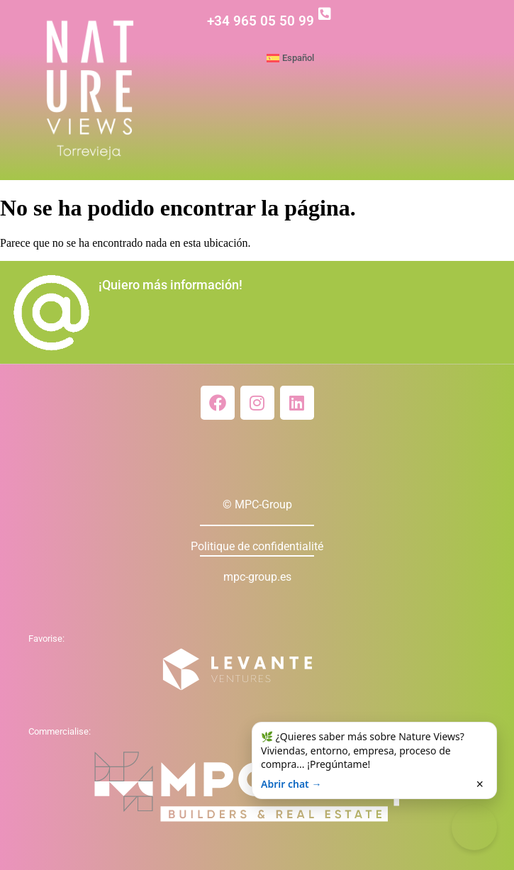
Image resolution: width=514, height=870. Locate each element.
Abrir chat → (291, 784)
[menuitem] (387, 58)
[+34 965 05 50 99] (325, 14)
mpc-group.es (257, 577)
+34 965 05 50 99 (260, 21)
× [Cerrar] (480, 784)
